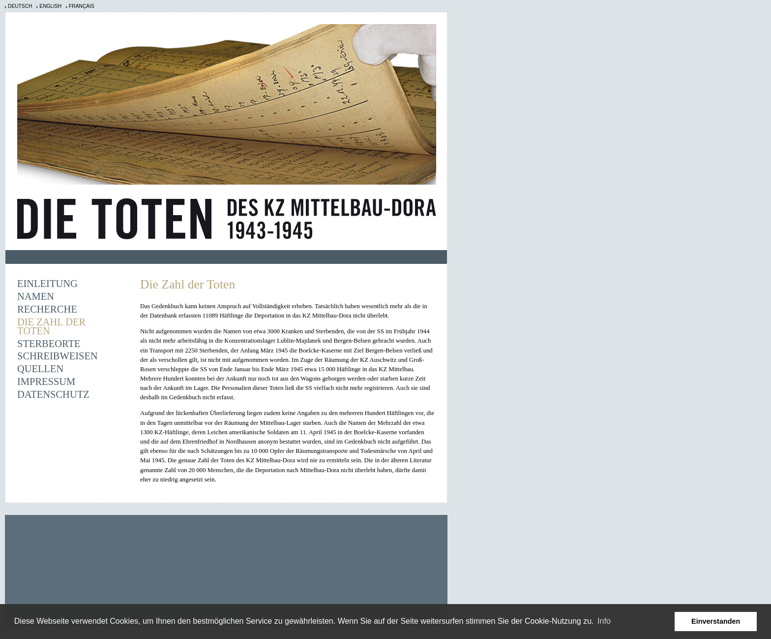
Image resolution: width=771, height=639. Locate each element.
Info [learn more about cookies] (604, 621)
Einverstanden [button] (715, 621)
